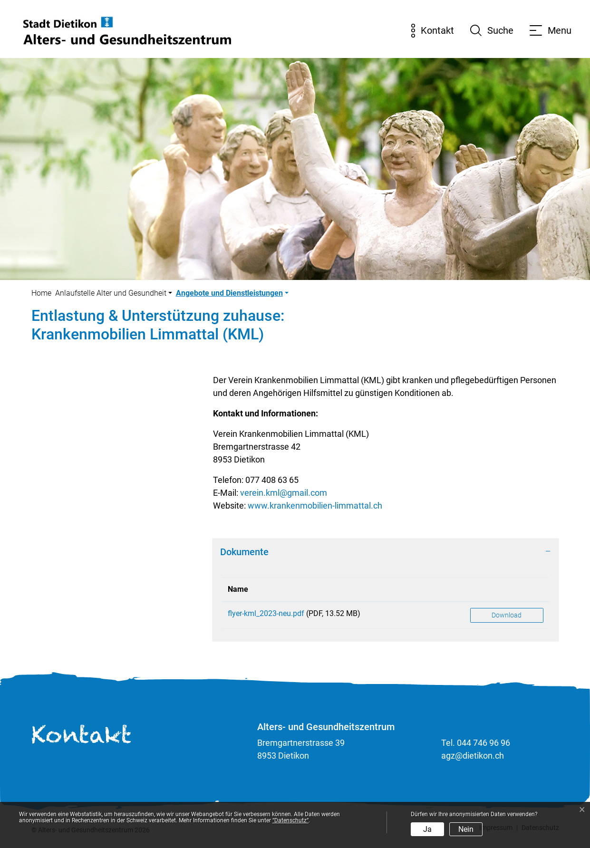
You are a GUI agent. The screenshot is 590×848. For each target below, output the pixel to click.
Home (41, 293)
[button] (113, 293)
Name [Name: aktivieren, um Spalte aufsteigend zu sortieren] (238, 589)
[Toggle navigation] (550, 30)
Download (507, 615)
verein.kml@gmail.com (283, 493)
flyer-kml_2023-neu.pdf (266, 613)
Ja (427, 829)
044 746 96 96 (483, 743)
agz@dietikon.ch (472, 756)
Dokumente (244, 552)
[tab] (386, 552)
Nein (466, 829)
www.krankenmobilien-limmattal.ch (315, 506)
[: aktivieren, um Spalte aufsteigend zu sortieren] (506, 590)
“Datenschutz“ (290, 820)
